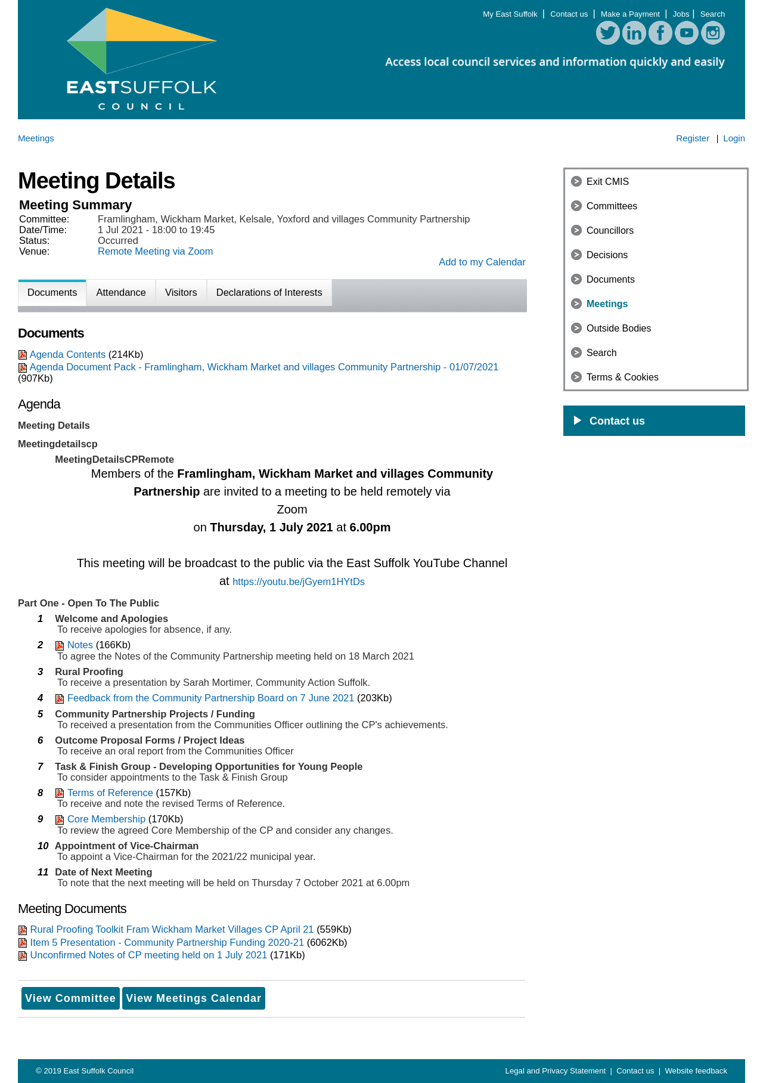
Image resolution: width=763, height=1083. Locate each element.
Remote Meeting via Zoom (155, 251)
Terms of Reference (110, 792)
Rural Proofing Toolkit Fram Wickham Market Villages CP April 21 (172, 929)
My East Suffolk (511, 14)
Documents (611, 279)
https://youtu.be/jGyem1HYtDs (298, 581)
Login (734, 138)
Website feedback (696, 1070)
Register (692, 138)
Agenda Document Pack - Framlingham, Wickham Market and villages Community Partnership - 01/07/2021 (264, 366)
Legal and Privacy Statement (556, 1070)
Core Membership (106, 818)
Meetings (607, 304)
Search (712, 14)
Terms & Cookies (623, 377)
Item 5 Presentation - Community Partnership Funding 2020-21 (168, 942)
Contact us (570, 14)
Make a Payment (631, 14)
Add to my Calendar (482, 261)
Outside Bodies (619, 328)
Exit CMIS (608, 182)
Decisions (607, 255)
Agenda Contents (68, 354)
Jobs (681, 14)
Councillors (610, 230)
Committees (612, 206)
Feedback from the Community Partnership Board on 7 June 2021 (211, 697)
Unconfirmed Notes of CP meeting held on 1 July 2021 (149, 954)
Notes (80, 644)
